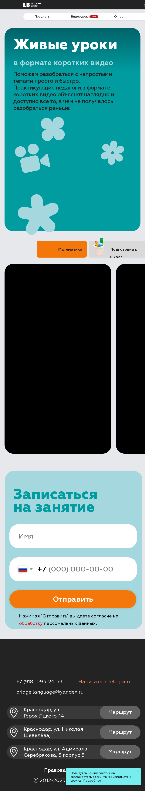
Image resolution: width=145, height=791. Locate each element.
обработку (31, 623)
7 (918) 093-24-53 (40, 682)
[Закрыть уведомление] (138, 771)
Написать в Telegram (104, 682)
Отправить (73, 599)
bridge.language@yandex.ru (50, 692)
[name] (73, 536)
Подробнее (92, 781)
